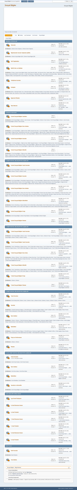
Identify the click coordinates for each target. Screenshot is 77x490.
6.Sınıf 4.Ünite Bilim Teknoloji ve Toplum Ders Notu (51, 194)
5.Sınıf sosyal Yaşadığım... (64, 139)
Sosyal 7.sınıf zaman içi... (64, 266)
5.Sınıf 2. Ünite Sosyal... (63, 386)
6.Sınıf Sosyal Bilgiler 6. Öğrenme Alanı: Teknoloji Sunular (30, 183)
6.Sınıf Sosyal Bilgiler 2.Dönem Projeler (38, 215)
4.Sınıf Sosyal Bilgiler (15, 389)
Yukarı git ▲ (71, 488)
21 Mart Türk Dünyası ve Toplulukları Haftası (33, 74)
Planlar (13, 346)
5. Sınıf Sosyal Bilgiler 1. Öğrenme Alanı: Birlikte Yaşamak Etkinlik (24, 153)
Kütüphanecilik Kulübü (45, 93)
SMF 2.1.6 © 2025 (7, 488)
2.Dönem (17, 257)
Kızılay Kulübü (46, 91)
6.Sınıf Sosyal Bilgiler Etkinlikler (19, 200)
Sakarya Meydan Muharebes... (65, 316)
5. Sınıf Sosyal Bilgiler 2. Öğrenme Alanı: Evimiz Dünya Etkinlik (50, 153)
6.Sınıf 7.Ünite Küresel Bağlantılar (49, 183)
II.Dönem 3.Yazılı (22, 171)
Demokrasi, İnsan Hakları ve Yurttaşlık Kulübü (59, 91)
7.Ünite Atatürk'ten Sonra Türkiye (38, 311)
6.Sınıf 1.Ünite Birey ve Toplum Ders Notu (59, 192)
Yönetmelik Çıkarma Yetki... (64, 460)
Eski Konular (14, 450)
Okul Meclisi (14, 105)
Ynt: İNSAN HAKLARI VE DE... (65, 69)
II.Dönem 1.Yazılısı (45, 300)
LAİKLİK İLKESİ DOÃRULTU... (65, 327)
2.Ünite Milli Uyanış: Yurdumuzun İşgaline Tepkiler (34, 309)
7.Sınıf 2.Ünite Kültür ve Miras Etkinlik (34, 269)
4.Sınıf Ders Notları (15, 371)
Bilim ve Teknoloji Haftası (58, 72)
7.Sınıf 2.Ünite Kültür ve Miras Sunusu (35, 246)
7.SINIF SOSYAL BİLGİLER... (65, 243)
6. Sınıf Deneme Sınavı (17, 405)
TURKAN (60, 63)
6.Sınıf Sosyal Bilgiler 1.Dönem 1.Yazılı (19, 169)
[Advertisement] (38, 19)
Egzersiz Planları (15, 98)
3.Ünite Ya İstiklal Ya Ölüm (49, 309)
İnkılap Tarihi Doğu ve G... (64, 306)
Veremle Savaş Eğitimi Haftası (21, 72)
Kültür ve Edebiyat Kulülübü (37, 91)
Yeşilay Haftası (49, 72)
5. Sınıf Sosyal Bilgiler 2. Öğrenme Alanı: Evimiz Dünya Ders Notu (52, 130)
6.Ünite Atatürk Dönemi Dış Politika (24, 311)
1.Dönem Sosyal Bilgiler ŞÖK (17, 56)
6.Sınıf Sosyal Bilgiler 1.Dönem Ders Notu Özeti (20, 192)
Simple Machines (14, 488)
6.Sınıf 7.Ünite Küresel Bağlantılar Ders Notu (42, 195)
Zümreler (13, 45)
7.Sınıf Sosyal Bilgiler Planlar (18, 285)
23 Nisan (13, 72)
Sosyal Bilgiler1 (62, 89)
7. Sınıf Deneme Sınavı (17, 419)
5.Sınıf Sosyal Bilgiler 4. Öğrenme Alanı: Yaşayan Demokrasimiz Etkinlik (40, 155)
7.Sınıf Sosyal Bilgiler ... (63, 232)
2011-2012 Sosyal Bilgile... (64, 221)
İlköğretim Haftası (9, 75)
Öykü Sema (29, 472)
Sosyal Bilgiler (10, 5)
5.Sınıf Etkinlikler (21, 380)
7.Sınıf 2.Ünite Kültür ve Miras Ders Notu (45, 257)
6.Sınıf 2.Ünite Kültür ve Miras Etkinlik (34, 205)
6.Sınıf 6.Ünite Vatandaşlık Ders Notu (25, 195)
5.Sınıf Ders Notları (23, 371)
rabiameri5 (69, 212)
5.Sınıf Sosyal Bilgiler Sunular (19, 138)
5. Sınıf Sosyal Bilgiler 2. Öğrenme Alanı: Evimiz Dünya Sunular (51, 143)
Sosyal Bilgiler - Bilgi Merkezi (14, 467)
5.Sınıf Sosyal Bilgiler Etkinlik (18, 150)
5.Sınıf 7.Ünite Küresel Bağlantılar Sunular (50, 146)
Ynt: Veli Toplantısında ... (64, 62)
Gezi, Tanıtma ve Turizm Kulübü (19, 93)
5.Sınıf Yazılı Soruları (24, 362)
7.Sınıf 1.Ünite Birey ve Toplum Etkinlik (19, 269)
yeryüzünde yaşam (62, 212)
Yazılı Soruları (14, 296)
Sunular (13, 305)
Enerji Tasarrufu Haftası (32, 72)
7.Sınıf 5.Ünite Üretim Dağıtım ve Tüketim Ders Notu (41, 258)
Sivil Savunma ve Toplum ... (64, 88)
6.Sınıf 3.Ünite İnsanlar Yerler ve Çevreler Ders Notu (29, 194)
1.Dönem (13, 257)
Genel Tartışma (14, 455)
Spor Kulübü (37, 93)
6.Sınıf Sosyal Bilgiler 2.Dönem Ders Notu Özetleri (41, 192)
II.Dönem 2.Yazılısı (53, 300)
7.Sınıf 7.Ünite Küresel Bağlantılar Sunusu (60, 248)
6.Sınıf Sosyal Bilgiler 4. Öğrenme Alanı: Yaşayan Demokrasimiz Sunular (36, 182)
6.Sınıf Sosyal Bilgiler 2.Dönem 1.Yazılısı (59, 169)
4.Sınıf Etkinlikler (14, 380)
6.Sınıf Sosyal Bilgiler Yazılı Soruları (20, 165)
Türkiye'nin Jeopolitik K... (64, 253)
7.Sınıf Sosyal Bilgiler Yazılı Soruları (20, 231)
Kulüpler (13, 87)
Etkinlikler (13, 326)
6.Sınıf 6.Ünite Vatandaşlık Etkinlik (44, 206)
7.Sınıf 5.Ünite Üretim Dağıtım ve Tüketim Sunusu (27, 248)
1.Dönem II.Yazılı (30, 300)
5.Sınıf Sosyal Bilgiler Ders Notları (20, 126)
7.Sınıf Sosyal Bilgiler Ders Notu (19, 253)
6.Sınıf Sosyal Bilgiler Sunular (19, 176)
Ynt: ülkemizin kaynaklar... (64, 201)
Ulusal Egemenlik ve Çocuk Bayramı (20, 75)
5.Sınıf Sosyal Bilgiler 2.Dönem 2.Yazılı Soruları (14, 121)
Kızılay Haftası (69, 74)
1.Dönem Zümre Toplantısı (16, 48)
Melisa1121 (61, 203)
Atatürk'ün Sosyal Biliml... (64, 177)
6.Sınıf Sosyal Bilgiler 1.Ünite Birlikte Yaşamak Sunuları (22, 180)
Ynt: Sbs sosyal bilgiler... (63, 81)
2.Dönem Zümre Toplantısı (27, 48)
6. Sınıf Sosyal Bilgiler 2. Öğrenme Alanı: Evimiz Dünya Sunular (46, 180)
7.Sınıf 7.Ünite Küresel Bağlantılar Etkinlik (59, 271)
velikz (61, 46)
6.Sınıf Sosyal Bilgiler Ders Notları (20, 188)
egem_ (70, 81)
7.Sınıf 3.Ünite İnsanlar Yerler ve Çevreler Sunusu (53, 246)
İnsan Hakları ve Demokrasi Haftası (50, 74)
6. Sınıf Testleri (15, 412)
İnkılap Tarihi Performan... (64, 338)
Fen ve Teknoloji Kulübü (26, 91)
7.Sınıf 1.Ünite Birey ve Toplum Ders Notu (28, 257)
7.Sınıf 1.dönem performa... (64, 276)
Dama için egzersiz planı (64, 99)
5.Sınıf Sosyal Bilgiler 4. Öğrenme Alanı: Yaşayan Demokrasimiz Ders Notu (45, 132)
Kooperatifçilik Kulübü (30, 93)
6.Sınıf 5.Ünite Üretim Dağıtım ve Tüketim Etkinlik (27, 206)
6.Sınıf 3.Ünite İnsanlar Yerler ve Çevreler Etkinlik (52, 205)
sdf (59, 46)
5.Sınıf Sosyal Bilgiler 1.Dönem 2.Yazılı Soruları (40, 120)
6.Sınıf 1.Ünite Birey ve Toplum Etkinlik (19, 205)
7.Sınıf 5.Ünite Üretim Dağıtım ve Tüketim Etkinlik (27, 271)
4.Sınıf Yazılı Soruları (15, 362)
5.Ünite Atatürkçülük (13, 311)
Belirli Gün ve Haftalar (16, 68)
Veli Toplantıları (15, 61)
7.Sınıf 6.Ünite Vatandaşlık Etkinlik (44, 271)
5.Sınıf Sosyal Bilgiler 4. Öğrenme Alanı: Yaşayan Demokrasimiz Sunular (40, 144)
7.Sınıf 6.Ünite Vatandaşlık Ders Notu (59, 258)
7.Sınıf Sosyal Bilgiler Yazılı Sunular (20, 242)
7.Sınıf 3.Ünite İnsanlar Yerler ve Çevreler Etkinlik (52, 269)
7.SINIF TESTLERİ (62, 427)
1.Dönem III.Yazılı (47, 169)
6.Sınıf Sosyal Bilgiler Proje (18, 211)
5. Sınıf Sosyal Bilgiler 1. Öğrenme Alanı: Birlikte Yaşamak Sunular (24, 143)
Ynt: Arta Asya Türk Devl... (64, 189)
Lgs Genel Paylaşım (16, 398)
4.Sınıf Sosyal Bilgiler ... (63, 377)
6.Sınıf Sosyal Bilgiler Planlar (18, 220)
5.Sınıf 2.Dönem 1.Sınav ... (64, 358)
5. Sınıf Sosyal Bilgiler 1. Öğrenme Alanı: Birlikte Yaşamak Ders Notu (25, 130)
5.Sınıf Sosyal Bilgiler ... (63, 127)
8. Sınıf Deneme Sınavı (17, 432)
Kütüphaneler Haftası (54, 93)
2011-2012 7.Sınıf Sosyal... (64, 286)
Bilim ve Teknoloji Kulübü (16, 91)
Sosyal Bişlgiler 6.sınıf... (63, 413)
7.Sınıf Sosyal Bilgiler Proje (18, 276)
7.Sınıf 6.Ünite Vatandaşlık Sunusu (44, 248)
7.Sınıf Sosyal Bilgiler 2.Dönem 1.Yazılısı (59, 235)
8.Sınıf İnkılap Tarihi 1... (63, 297)
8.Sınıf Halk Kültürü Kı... (63, 347)
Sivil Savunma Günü (42, 72)
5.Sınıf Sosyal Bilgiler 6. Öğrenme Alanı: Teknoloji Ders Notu (38, 133)
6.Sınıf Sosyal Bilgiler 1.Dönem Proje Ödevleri (20, 215)
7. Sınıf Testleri (15, 426)
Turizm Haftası (31, 75)
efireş (70, 440)
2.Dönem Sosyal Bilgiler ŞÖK (29, 56)
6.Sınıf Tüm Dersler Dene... (64, 406)
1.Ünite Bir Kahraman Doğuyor (17, 309)
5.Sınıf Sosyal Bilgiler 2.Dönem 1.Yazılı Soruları (59, 120)
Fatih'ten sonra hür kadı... (64, 451)
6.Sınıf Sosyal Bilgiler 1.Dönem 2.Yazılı (35, 169)
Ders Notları (14, 316)
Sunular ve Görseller (16, 385)
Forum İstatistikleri (12, 470)
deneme (60, 54)
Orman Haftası (38, 75)
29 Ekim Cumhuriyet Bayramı (47, 75)
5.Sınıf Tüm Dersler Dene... (64, 399)
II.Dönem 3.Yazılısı (23, 237)
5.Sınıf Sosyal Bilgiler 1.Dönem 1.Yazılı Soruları (20, 120)
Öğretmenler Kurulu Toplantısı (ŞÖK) (20, 52)
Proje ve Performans (16, 337)
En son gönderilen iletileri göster (14, 475)
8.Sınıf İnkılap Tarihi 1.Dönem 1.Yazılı (18, 300)
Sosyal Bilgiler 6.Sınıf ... (63, 166)
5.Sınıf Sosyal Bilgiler (24, 389)
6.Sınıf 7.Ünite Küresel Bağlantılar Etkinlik (59, 206)
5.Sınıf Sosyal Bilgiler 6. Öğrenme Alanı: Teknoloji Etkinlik (29, 156)
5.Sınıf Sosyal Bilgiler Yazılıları (19, 116)
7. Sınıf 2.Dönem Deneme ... (64, 420)
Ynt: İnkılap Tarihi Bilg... (63, 440)
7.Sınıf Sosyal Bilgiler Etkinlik (18, 265)
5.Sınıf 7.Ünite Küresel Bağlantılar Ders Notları (60, 133)
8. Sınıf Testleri (15, 439)
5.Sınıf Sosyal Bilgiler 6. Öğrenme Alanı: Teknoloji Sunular (30, 146)
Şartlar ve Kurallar (65, 488)
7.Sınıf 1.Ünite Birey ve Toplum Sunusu (19, 246)
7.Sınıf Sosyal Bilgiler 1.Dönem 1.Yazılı (19, 235)
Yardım (59, 488)
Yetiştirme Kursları (16, 80)
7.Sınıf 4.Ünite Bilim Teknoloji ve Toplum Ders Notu (20, 258)
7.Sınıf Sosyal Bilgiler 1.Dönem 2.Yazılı (35, 235)
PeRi (68, 427)
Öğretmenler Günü (61, 74)
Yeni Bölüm (14, 459)
